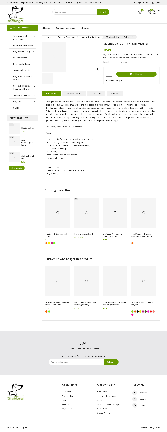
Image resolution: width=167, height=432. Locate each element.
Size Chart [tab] (96, 93)
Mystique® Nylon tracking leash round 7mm (57, 303)
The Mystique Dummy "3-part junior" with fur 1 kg (142, 235)
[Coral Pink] (154, 311)
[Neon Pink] (132, 315)
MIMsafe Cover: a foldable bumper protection (114, 303)
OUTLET (17, 108)
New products (68, 396)
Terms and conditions (65, 28)
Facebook (143, 392)
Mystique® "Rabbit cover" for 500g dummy (86, 303)
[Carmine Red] (151, 311)
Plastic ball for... (28, 128)
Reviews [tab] (115, 93)
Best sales (66, 391)
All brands (46, 28)
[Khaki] (146, 311)
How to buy (102, 391)
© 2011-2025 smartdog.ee (108, 404)
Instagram (143, 399)
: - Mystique (123, 62)
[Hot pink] (52, 243)
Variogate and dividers (23, 45)
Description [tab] (51, 93)
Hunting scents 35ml (83, 234)
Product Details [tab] (74, 93)
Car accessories (20, 57)
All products (16, 168)
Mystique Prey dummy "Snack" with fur (113, 235)
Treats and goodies (22, 70)
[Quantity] (109, 74)
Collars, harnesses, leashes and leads (24, 87)
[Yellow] (49, 243)
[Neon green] (54, 243)
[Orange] (46, 243)
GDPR (99, 400)
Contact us (102, 409)
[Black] (138, 311)
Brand (106, 62)
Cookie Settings (104, 413)
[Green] (132, 311)
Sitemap (65, 404)
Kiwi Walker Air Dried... (27, 157)
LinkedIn (142, 405)
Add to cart (136, 73)
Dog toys (24, 101)
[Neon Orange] (46, 311)
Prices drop (67, 400)
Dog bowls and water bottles (22, 78)
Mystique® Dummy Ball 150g (56, 235)
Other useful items (21, 64)
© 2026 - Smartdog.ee (17, 427)
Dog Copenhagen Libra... (27, 142)
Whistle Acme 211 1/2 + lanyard (142, 303)
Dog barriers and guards (24, 51)
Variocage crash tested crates (24, 37)
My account (67, 409)
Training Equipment (24, 95)
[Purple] (148, 311)
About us (85, 28)
